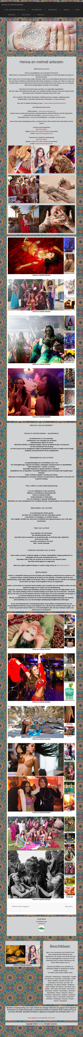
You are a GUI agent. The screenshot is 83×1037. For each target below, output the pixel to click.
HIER (72, 1012)
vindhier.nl (41, 923)
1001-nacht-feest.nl (63, 565)
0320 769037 (43, 129)
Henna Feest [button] (26, 15)
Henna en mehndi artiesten (12, 5)
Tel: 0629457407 (37, 9)
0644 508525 (45, 131)
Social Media (41, 919)
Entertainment (52, 9)
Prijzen (77, 9)
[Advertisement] (41, 1031)
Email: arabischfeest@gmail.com (15, 9)
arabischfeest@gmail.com (44, 133)
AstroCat (40, 1024)
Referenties (11, 15)
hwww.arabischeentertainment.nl (55, 103)
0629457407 (35, 141)
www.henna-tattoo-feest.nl (50, 115)
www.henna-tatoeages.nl (47, 111)
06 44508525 (45, 141)
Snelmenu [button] (40, 15)
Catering (66, 9)
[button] (20, 907)
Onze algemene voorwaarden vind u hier (41, 1018)
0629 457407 (35, 131)
